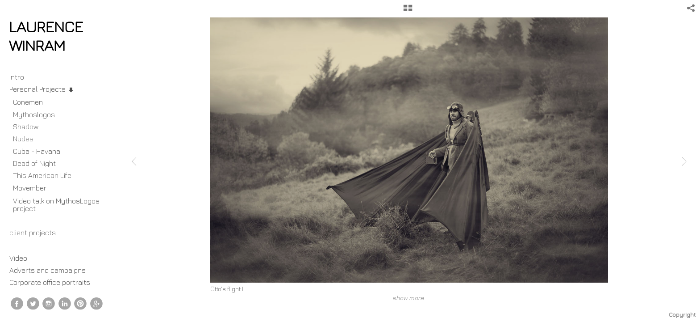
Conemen (28, 101)
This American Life (42, 175)
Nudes (23, 138)
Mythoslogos (34, 114)
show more (408, 297)
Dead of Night (34, 163)
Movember (34, 187)
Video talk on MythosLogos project (56, 204)
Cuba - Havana (36, 151)
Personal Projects (42, 89)
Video (18, 258)
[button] (408, 11)
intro (16, 76)
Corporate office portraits (49, 282)
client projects (37, 232)
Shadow (25, 126)
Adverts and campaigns (47, 270)
